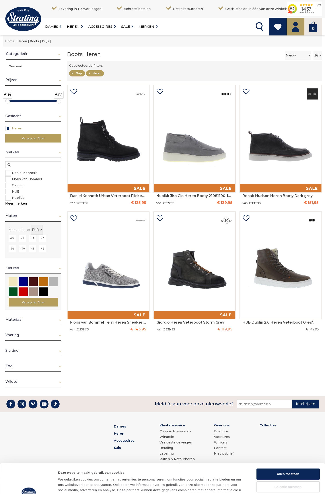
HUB (15, 191)
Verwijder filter (33, 138)
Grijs (79, 73)
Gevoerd (15, 66)
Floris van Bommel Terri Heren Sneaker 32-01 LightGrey (108, 322)
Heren (73, 26)
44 (12, 248)
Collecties (268, 425)
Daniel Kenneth (24, 173)
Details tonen (239, 485)
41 (22, 238)
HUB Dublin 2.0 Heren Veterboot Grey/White (280, 322)
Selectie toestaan (288, 459)
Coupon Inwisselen (175, 431)
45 (32, 248)
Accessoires (100, 26)
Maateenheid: (19, 230)
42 (32, 238)
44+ (22, 248)
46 (42, 248)
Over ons (222, 425)
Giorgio (17, 185)
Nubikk (18, 198)
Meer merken (16, 203)
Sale (125, 26)
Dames (51, 26)
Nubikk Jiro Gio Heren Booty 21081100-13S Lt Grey (194, 196)
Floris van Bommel (27, 179)
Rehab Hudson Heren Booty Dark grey (278, 196)
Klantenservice (172, 425)
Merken (146, 26)
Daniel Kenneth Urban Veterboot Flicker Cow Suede (108, 196)
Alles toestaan (288, 446)
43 (43, 238)
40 (12, 238)
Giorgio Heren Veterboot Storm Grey (190, 322)
